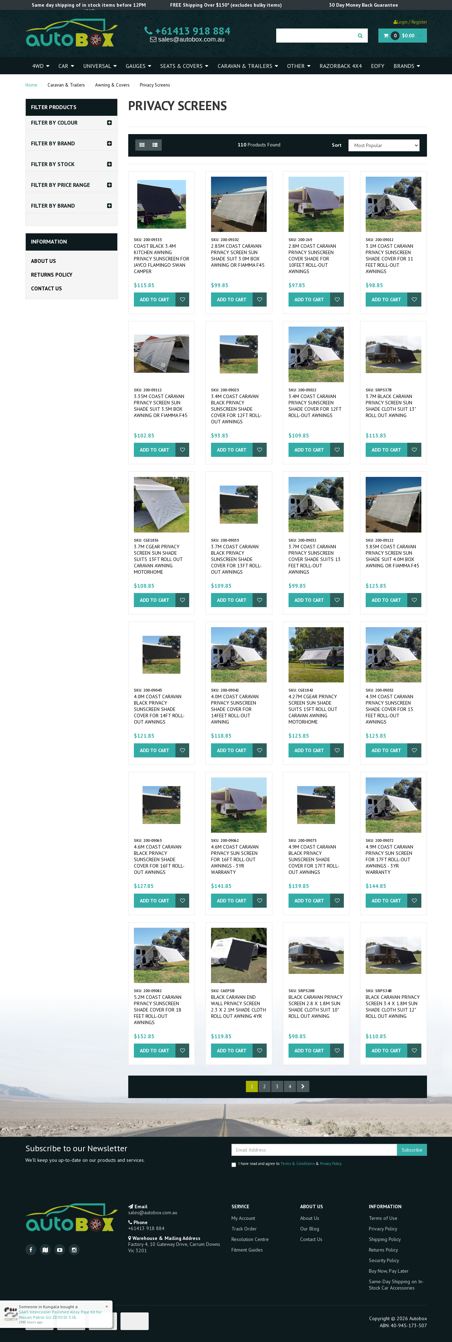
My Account (243, 1218)
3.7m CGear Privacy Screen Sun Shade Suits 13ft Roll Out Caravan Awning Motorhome (158, 559)
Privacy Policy (330, 1163)
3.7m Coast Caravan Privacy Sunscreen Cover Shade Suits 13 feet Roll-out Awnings (315, 559)
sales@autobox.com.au (187, 39)
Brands (407, 65)
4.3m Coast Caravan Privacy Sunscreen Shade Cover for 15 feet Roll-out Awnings (389, 709)
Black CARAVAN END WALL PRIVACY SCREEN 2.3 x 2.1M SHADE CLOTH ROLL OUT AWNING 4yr (238, 1006)
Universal (100, 65)
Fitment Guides (247, 1250)
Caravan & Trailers (248, 65)
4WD (40, 65)
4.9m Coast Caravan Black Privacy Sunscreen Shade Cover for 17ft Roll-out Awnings (314, 859)
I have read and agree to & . (286, 1164)
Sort (337, 145)
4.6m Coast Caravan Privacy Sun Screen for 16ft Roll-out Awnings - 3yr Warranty (235, 859)
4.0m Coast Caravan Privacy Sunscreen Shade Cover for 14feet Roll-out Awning (235, 709)
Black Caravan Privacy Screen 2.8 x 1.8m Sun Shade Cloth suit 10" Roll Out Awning (315, 1006)
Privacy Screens (155, 85)
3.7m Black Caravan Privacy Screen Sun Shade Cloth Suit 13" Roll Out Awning (391, 405)
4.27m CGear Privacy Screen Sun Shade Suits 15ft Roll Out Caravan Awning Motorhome (313, 709)
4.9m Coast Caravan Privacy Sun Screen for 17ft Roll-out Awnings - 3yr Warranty (389, 859)
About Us (43, 261)
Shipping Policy (385, 1239)
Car (66, 65)
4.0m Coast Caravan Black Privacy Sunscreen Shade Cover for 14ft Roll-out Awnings (159, 709)
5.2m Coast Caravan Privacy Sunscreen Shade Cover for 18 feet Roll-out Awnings (157, 1010)
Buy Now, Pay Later (389, 1271)
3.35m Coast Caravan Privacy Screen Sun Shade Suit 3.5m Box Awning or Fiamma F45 (160, 405)
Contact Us (46, 288)
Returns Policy (51, 274)
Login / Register (410, 22)
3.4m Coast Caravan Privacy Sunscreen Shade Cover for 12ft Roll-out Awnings (315, 405)
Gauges (138, 65)
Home (31, 85)
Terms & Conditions (297, 1163)
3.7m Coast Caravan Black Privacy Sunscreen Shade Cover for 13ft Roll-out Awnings (236, 559)
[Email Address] (314, 1150)
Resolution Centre (250, 1239)
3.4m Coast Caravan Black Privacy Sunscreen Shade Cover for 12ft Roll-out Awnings (236, 409)
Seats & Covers (184, 65)
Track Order (244, 1229)
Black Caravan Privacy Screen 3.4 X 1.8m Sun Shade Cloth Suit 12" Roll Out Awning (393, 1006)
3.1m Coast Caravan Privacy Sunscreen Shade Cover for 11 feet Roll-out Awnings (389, 259)
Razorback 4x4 (341, 65)
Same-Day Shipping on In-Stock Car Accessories (396, 1284)
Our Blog (309, 1229)
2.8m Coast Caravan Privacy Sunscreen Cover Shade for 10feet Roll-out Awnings (312, 259)
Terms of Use (383, 1218)
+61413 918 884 (187, 30)
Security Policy (384, 1260)
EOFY (377, 65)
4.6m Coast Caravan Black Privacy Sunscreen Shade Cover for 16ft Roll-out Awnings (159, 859)
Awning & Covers (112, 85)
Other (298, 65)
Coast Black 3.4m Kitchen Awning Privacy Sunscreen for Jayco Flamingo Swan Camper (161, 259)
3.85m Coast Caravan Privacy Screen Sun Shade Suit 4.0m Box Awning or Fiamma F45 (392, 556)
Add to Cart (154, 299)
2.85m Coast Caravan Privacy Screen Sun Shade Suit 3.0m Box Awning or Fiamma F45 (238, 255)
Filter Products (53, 107)
